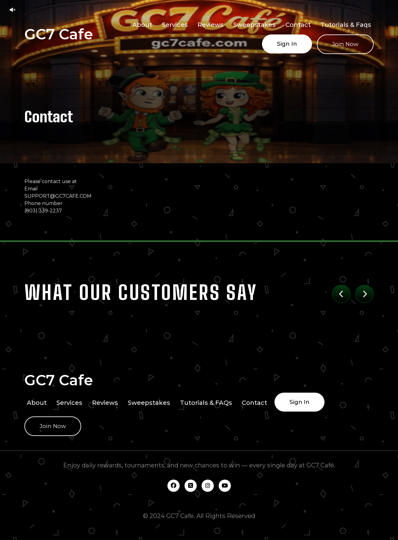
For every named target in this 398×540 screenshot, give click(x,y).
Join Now (345, 44)
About (142, 24)
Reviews (211, 24)
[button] (12, 10)
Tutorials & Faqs (346, 24)
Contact (298, 24)
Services (175, 24)
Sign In (287, 43)
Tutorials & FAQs (206, 402)
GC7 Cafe (58, 34)
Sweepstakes (254, 24)
